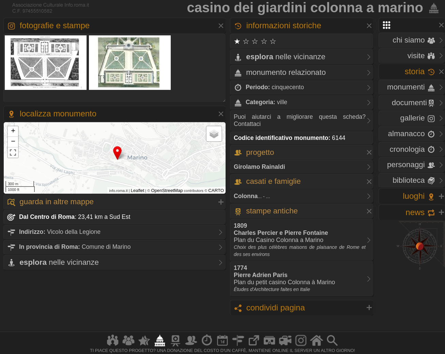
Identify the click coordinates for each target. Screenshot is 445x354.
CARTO (216, 190)
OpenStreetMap (167, 190)
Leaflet (137, 190)
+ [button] (13, 131)
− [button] (13, 142)
